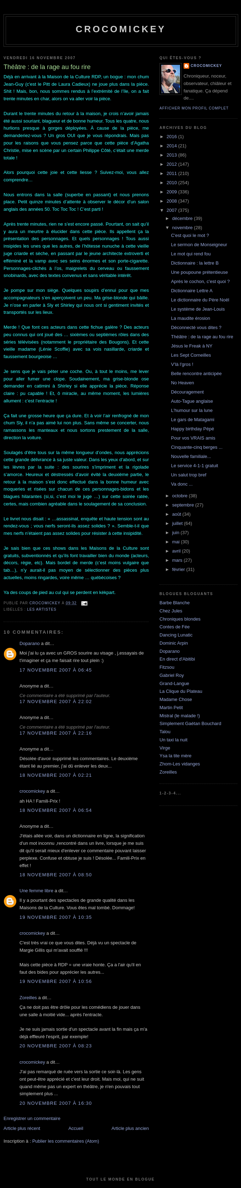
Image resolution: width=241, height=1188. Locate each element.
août (177, 514)
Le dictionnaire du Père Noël (200, 299)
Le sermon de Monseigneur (199, 244)
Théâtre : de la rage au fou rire (202, 336)
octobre (180, 495)
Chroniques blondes (180, 619)
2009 (172, 191)
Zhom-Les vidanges (179, 763)
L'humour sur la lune (191, 410)
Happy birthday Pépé (192, 428)
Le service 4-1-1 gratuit (194, 465)
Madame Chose (175, 699)
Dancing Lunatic (175, 635)
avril (177, 551)
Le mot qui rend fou (191, 253)
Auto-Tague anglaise (192, 401)
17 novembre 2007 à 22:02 (55, 701)
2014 (172, 145)
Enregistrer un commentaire (32, 1118)
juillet (178, 523)
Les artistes (41, 609)
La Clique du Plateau (180, 691)
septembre (183, 505)
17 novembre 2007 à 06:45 (55, 670)
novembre (183, 227)
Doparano (29, 643)
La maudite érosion (190, 318)
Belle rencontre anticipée (196, 373)
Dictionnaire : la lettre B (194, 263)
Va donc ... (181, 484)
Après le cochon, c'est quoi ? (200, 281)
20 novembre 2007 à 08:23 (55, 1045)
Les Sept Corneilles (191, 355)
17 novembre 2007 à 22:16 (55, 733)
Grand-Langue (174, 683)
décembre (183, 218)
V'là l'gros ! (182, 364)
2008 (172, 201)
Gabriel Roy (171, 675)
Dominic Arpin (173, 643)
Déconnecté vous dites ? (196, 327)
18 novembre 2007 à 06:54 (55, 810)
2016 (172, 136)
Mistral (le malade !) (179, 715)
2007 (172, 210)
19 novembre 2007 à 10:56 (55, 981)
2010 (172, 182)
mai (176, 541)
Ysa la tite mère (175, 755)
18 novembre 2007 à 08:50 (55, 874)
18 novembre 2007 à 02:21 (55, 775)
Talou (164, 731)
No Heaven (182, 382)
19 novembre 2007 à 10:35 (55, 917)
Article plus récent (22, 1128)
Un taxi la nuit (173, 739)
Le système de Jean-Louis (198, 309)
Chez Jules (170, 610)
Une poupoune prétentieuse (199, 272)
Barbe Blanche (174, 602)
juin (176, 532)
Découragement (187, 392)
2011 (172, 173)
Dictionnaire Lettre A (191, 290)
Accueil (75, 1128)
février (179, 569)
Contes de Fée (174, 626)
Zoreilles (28, 997)
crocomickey (120, 29)
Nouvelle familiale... (191, 456)
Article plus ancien (130, 1128)
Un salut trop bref (188, 474)
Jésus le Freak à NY (191, 346)
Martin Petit (171, 707)
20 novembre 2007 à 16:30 (55, 1103)
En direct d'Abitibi (177, 659)
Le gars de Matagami (192, 419)
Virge (164, 748)
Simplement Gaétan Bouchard (190, 723)
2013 (172, 155)
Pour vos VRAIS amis (193, 438)
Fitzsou (166, 667)
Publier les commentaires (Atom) (65, 1141)
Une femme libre (36, 890)
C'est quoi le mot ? (190, 235)
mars (178, 560)
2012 (172, 164)
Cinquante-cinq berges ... (196, 447)
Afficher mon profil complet (194, 108)
